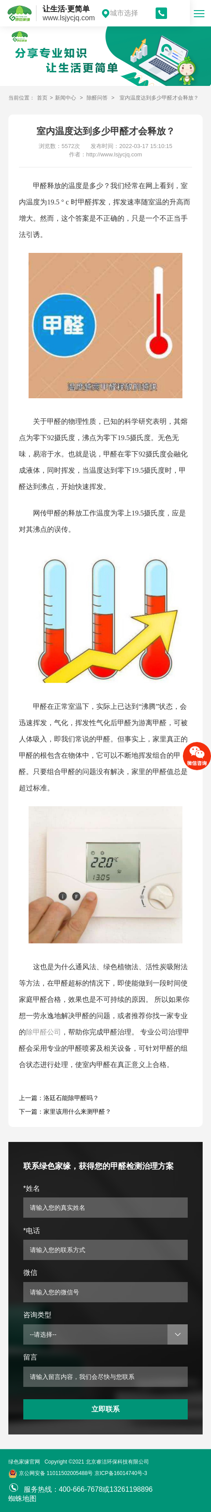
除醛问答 (97, 98)
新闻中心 (65, 98)
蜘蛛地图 (22, 1498)
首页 (42, 98)
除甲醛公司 (43, 1032)
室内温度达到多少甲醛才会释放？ (159, 98)
